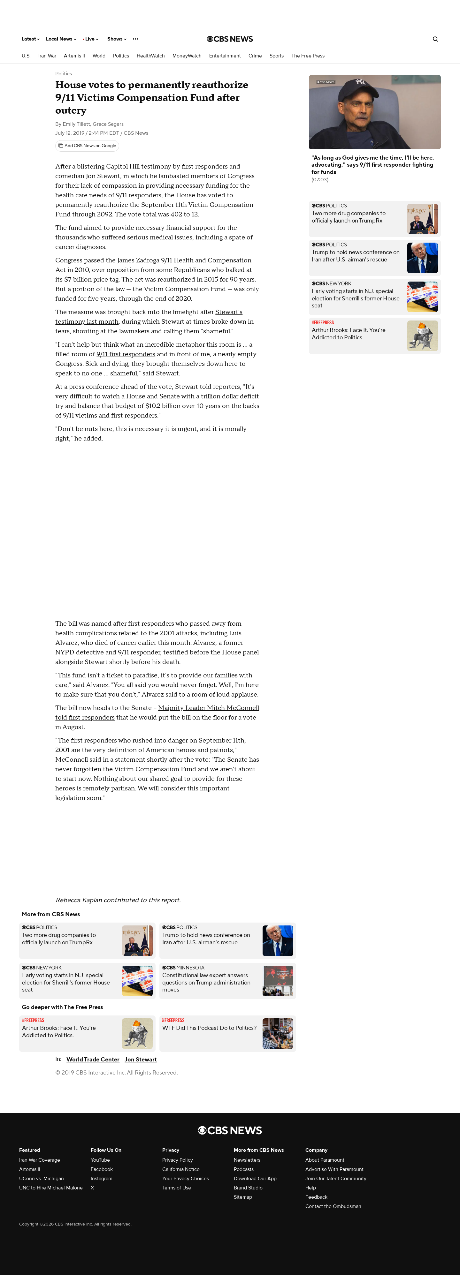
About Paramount (324, 1160)
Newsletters (247, 1160)
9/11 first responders (125, 354)
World (99, 56)
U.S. (26, 56)
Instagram (101, 1178)
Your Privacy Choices (185, 1178)
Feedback (316, 1197)
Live (91, 39)
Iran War (47, 56)
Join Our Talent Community (335, 1178)
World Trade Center (92, 1059)
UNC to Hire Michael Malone (51, 1187)
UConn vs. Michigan (41, 1178)
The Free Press (308, 56)
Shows (116, 38)
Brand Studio (248, 1187)
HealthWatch (151, 56)
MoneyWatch (187, 56)
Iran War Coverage (39, 1160)
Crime (255, 56)
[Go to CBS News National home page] (230, 39)
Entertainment (225, 56)
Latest (31, 38)
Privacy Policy (177, 1160)
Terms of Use (176, 1187)
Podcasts (244, 1169)
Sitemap (243, 1197)
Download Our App (255, 1178)
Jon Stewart (141, 1059)
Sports (277, 56)
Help (310, 1187)
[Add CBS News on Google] (87, 146)
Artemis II (74, 56)
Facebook (102, 1169)
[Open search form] (435, 39)
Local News (61, 38)
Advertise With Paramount (334, 1169)
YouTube (100, 1160)
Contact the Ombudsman (333, 1206)
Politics (121, 56)
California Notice (181, 1169)
